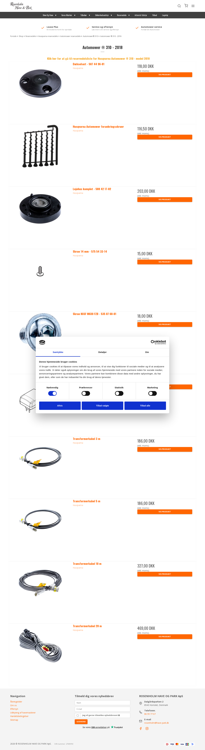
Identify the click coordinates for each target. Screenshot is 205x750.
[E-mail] (102, 708)
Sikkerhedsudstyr (102, 15)
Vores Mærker (66, 15)
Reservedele (121, 15)
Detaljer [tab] (102, 352)
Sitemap (14, 719)
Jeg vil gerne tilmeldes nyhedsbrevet (101, 715)
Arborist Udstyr (141, 15)
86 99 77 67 (150, 714)
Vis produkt (165, 74)
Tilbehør (83, 15)
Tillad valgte (102, 405)
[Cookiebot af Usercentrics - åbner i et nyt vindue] (153, 342)
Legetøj (165, 15)
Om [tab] (147, 352)
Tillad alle (145, 405)
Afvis (60, 405)
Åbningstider (16, 701)
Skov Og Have (48, 15)
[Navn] (102, 702)
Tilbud (154, 15)
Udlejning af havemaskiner (23, 712)
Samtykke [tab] (58, 352)
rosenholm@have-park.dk (156, 722)
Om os (13, 705)
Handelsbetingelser (19, 716)
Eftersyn (14, 708)
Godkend (81, 721)
